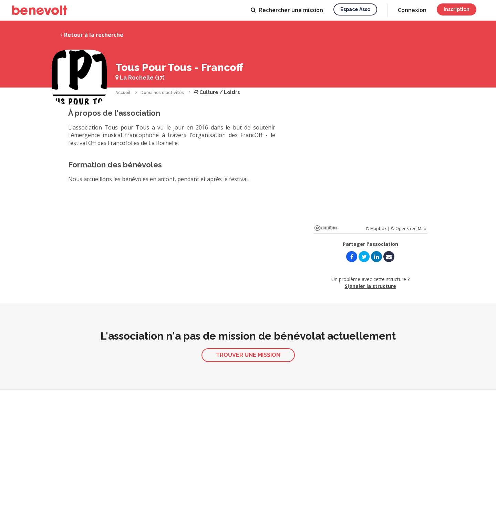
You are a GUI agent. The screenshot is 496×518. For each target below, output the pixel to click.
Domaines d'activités (162, 92)
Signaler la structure (370, 286)
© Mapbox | (378, 228)
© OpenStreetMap (408, 228)
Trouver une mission (248, 355)
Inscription (456, 9)
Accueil (123, 92)
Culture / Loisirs (217, 92)
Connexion (412, 10)
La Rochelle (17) (140, 77)
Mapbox (325, 228)
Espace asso (355, 9)
